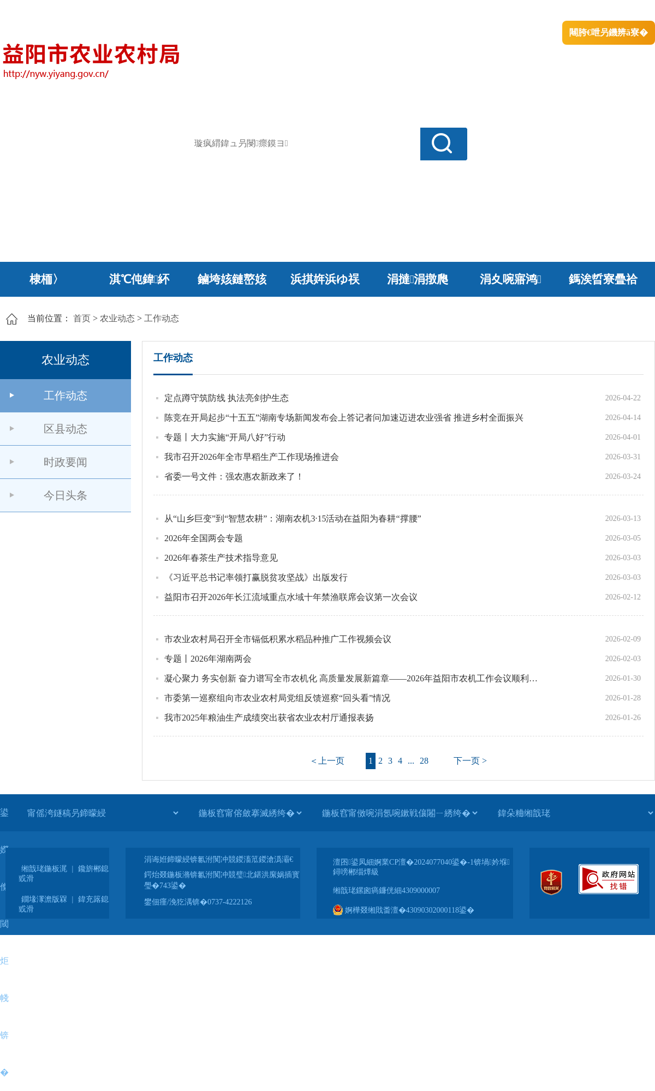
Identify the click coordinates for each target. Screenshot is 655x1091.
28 (424, 760)
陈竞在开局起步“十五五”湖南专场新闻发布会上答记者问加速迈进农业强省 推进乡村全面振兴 (343, 417)
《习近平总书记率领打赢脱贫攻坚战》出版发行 (256, 577)
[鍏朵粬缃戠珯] (575, 812)
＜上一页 (326, 760)
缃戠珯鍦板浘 (44, 869)
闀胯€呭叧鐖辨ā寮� (608, 32)
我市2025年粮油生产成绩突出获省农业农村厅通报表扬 (269, 717)
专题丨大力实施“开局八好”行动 (224, 437)
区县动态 (65, 429)
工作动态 (161, 318)
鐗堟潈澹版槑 (44, 899)
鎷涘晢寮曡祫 (603, 279)
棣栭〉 (46, 279)
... (411, 760)
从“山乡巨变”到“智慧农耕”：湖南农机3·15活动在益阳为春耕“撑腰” (292, 518)
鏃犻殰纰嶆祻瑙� (621, 11)
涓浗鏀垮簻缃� (31, 11)
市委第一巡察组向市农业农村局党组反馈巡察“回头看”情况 (277, 698)
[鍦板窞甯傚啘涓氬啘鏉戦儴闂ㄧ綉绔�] (399, 812)
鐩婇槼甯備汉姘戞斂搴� (230, 11)
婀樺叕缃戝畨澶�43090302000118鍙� (403, 910)
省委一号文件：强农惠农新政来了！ (234, 476)
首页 (82, 318)
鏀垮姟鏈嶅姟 (232, 279)
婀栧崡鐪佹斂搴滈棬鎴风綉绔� (123, 11)
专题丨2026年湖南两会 (208, 658)
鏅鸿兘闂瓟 (559, 11)
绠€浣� (515, 11)
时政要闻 (65, 462)
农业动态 (117, 318)
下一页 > (470, 760)
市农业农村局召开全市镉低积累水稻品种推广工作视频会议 (277, 639)
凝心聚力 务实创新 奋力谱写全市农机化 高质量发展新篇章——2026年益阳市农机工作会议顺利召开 (354, 678)
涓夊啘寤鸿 (510, 279)
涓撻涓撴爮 (418, 279)
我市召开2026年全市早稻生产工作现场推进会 (251, 456)
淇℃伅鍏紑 (139, 279)
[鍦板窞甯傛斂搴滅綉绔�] (249, 812)
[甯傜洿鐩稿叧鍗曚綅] (102, 812)
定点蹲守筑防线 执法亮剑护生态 (226, 398)
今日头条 (65, 495)
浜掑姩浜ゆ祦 (325, 279)
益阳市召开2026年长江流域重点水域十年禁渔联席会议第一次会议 (291, 597)
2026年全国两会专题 (203, 538)
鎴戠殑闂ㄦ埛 (468, 11)
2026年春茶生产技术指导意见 (221, 557)
